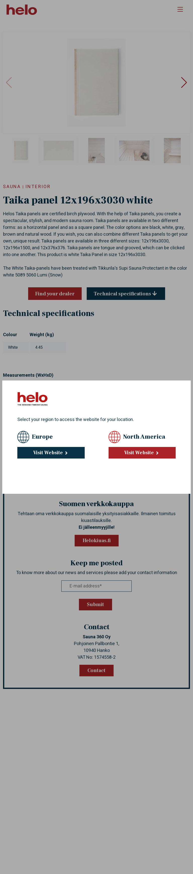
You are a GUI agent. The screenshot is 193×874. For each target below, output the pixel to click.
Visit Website (51, 452)
